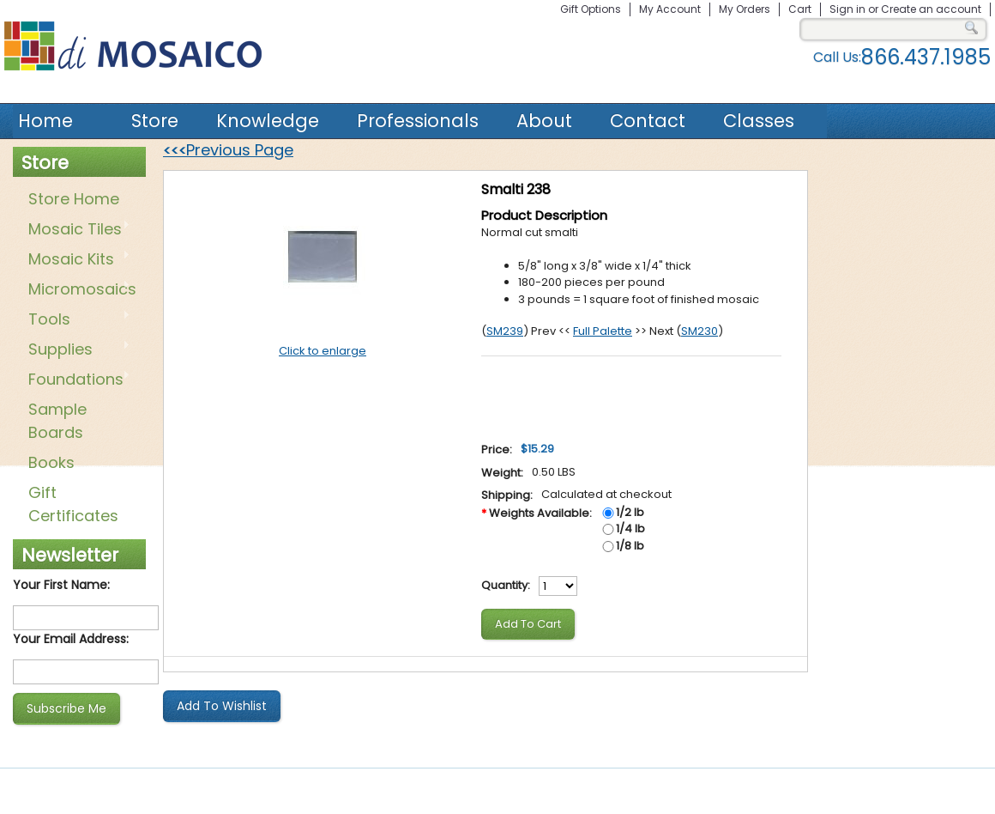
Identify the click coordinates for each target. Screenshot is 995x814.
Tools (75, 320)
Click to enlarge (322, 351)
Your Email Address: (71, 638)
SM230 (699, 331)
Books (51, 462)
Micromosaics (78, 290)
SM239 (504, 331)
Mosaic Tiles (75, 230)
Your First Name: (61, 584)
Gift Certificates (73, 504)
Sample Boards (57, 420)
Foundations (75, 380)
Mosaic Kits (75, 260)
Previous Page (228, 150)
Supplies (75, 350)
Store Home (73, 199)
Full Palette (602, 331)
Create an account (931, 9)
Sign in (847, 9)
